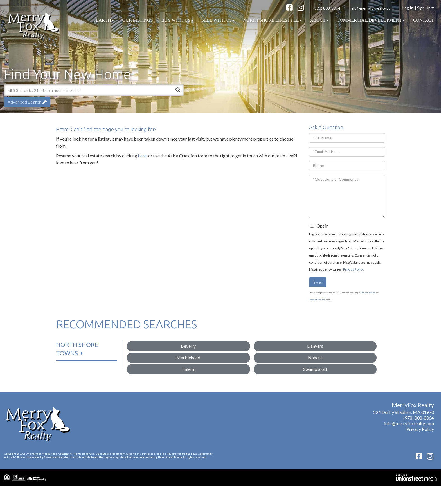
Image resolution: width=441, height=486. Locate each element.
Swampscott (315, 369)
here (142, 155)
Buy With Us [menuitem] (177, 20)
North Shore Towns (77, 348)
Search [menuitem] (103, 20)
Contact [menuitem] (423, 20)
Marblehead (188, 357)
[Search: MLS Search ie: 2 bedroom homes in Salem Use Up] (88, 90)
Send (318, 282)
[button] (178, 90)
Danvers (315, 346)
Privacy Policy (353, 269)
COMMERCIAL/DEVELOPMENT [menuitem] (371, 20)
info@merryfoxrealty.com (372, 8)
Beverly (188, 346)
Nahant (315, 357)
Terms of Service (317, 299)
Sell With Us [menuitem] (218, 20)
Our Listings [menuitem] (137, 20)
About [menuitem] (319, 20)
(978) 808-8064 (326, 8)
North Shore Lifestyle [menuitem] (272, 20)
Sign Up (425, 7)
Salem (188, 369)
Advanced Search (24, 101)
